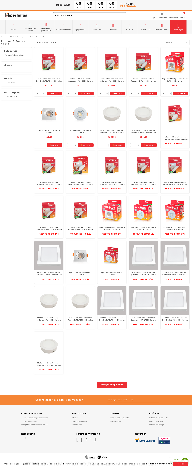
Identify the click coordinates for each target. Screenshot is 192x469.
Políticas (154, 413)
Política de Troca (156, 421)
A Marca (75, 418)
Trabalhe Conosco (79, 421)
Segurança (140, 434)
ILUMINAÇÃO (11, 37)
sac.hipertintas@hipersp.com (36, 418)
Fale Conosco (115, 421)
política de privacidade (159, 464)
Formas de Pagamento (119, 418)
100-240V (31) (15, 82)
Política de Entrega (156, 425)
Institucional (79, 413)
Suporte (114, 413)
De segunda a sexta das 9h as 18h (34, 425)
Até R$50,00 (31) (15, 96)
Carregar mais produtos (112, 385)
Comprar (54, 93)
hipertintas (3, 37)
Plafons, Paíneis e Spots (25, 37)
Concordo (180, 464)
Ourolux (38, 37)
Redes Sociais (28, 434)
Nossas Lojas (77, 425)
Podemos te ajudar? (31, 413)
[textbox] (89, 15)
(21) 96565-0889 (30, 421)
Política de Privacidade (158, 418)
